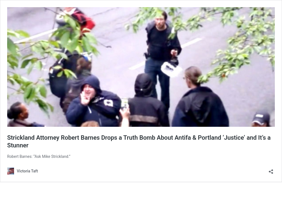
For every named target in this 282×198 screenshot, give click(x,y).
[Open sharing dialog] (271, 170)
